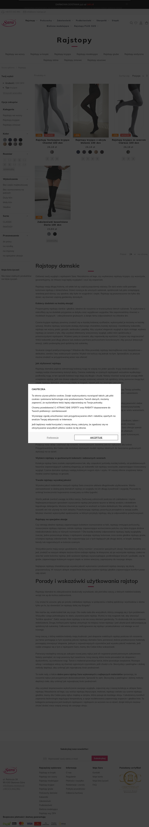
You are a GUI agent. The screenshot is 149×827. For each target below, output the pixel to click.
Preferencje (53, 437)
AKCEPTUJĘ (96, 437)
